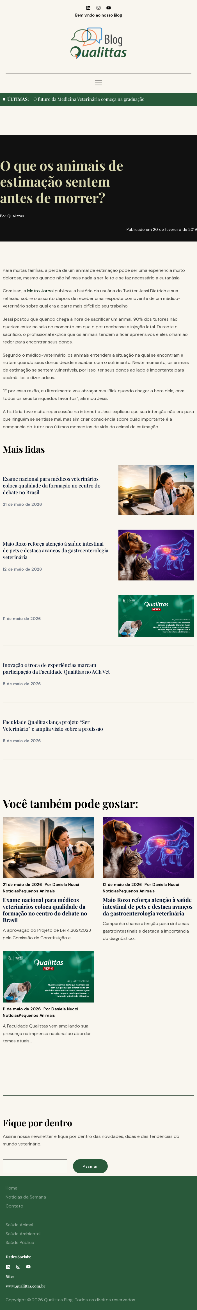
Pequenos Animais (37, 891)
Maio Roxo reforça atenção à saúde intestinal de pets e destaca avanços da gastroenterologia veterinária (55, 550)
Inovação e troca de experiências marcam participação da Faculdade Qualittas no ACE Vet (56, 668)
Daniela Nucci (65, 884)
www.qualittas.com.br (25, 1286)
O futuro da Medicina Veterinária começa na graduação (89, 99)
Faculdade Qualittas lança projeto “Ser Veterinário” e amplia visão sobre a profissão (53, 725)
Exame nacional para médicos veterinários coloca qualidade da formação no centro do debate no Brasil (51, 485)
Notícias (11, 891)
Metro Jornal (40, 291)
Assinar (90, 1166)
